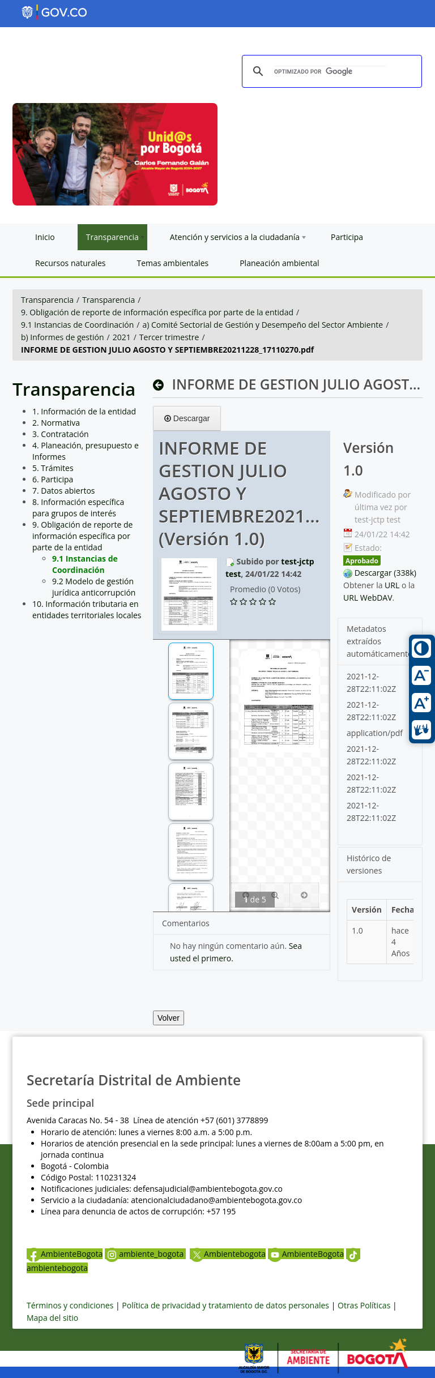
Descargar (187, 418)
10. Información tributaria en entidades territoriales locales (87, 609)
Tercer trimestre (169, 337)
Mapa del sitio (52, 1317)
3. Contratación (60, 434)
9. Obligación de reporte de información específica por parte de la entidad (157, 312)
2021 (122, 337)
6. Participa (52, 479)
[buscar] (330, 72)
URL (392, 585)
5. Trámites (53, 468)
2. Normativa (56, 422)
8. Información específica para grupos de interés (78, 508)
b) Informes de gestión (62, 337)
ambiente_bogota (145, 1253)
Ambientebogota (228, 1253)
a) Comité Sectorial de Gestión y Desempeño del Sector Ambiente (262, 324)
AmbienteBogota (65, 1253)
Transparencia (47, 299)
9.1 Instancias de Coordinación (77, 324)
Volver (168, 1017)
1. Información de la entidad (84, 411)
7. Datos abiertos (63, 490)
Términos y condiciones (70, 1305)
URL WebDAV (368, 597)
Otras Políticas (364, 1305)
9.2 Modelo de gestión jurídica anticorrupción (93, 587)
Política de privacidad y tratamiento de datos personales (225, 1305)
